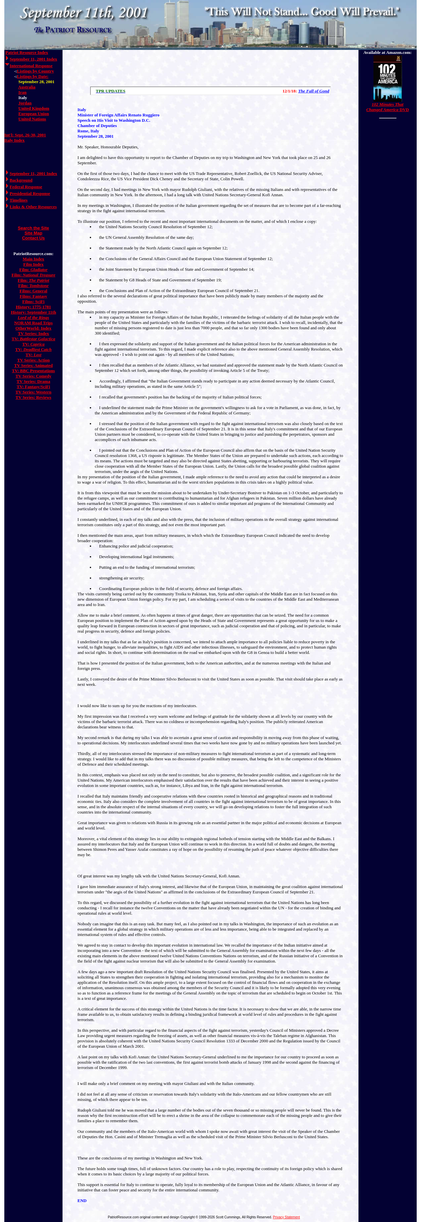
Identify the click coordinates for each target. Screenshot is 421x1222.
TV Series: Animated (33, 365)
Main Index (33, 258)
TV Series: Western (34, 391)
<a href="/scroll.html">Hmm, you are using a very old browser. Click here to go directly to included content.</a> (210, 90)
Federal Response (26, 186)
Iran (22, 92)
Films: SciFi (33, 301)
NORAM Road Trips (33, 322)
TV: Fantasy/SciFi (33, 386)
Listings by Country (35, 71)
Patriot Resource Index (26, 52)
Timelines (19, 200)
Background (21, 180)
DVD (387, 107)
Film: (33, 269)
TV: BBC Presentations (33, 370)
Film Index (33, 264)
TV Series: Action (33, 360)
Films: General (33, 290)
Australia (27, 86)
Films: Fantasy (33, 296)
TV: (33, 338)
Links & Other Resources (33, 206)
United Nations (32, 118)
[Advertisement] (210, 66)
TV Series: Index (33, 333)
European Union (33, 113)
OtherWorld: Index (34, 328)
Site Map (33, 232)
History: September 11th (33, 312)
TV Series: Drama (33, 381)
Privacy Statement (286, 1217)
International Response (31, 65)
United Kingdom (33, 108)
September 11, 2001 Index (33, 59)
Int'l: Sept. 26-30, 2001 (25, 134)
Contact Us (33, 237)
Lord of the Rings (33, 317)
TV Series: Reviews (33, 397)
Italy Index (14, 140)
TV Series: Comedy (33, 376)
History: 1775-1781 (33, 306)
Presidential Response (30, 193)
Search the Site (33, 228)
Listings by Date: (33, 76)
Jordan (25, 102)
